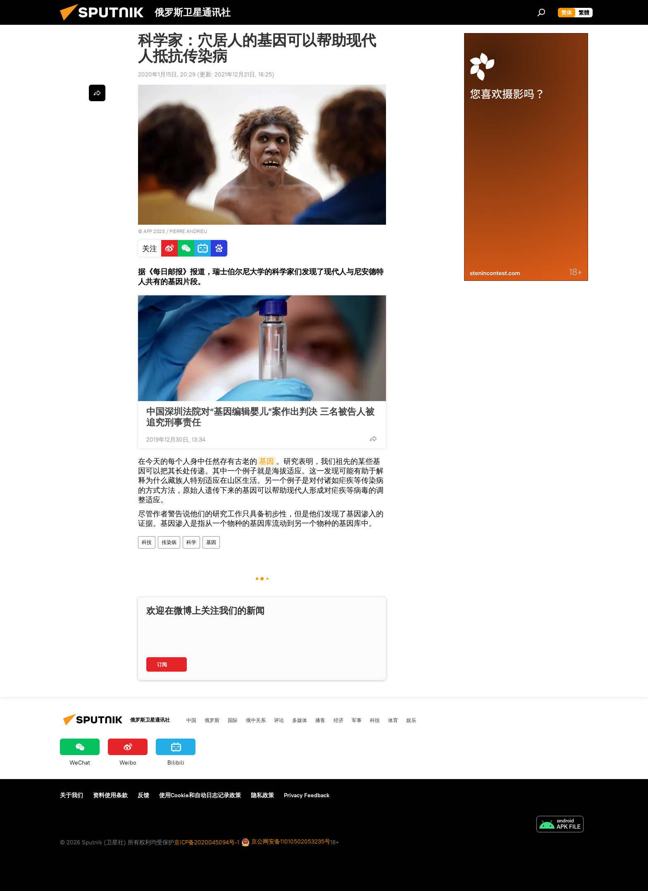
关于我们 (71, 795)
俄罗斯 (212, 720)
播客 (320, 720)
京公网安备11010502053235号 (285, 842)
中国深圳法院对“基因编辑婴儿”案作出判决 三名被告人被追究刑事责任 (260, 417)
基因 (266, 461)
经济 (338, 720)
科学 (191, 542)
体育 (393, 720)
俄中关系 (256, 720)
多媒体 (299, 720)
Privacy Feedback (306, 795)
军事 (357, 720)
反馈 (143, 795)
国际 (233, 720)
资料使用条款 (110, 795)
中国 (191, 720)
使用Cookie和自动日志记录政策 (200, 795)
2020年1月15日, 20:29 (166, 74)
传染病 (169, 542)
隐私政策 (262, 795)
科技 (147, 542)
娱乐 (411, 720)
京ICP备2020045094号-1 (206, 842)
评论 (279, 720)
